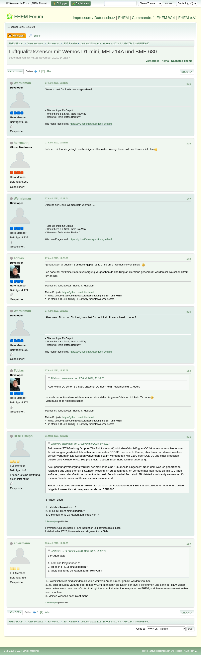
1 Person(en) (51, 521)
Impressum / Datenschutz (94, 18)
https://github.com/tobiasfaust (78, 292)
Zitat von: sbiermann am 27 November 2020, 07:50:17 (80, 443)
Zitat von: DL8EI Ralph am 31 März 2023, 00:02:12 (78, 551)
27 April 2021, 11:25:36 (56, 258)
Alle (48, 71)
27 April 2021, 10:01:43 (56, 83)
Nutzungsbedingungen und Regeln (165, 651)
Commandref (143, 18)
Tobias (19, 258)
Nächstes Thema (181, 60)
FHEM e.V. (187, 18)
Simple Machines (31, 651)
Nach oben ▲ (190, 651)
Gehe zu (140, 628)
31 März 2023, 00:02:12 (56, 436)
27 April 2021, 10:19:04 (56, 198)
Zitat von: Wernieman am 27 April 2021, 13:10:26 (77, 378)
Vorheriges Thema (157, 60)
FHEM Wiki (166, 18)
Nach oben (14, 612)
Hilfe (144, 651)
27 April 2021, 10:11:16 (56, 142)
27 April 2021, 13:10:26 (56, 311)
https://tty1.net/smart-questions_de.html (91, 123)
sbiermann (22, 543)
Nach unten (15, 71)
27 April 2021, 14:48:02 (56, 370)
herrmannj (21, 142)
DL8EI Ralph (23, 436)
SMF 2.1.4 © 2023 (13, 651)
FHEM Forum (28, 16)
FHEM (123, 18)
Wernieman (22, 83)
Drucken (187, 72)
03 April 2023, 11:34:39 (56, 543)
